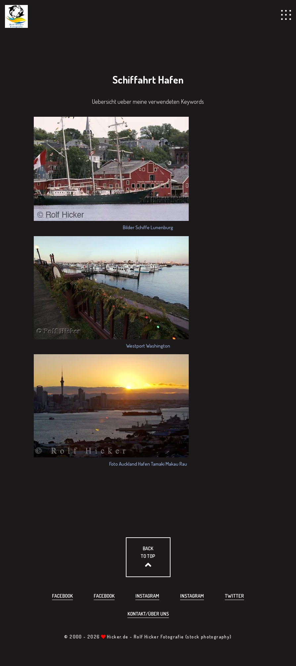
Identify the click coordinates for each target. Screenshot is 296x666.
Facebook (62, 596)
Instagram (147, 596)
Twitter (234, 596)
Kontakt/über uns (148, 614)
